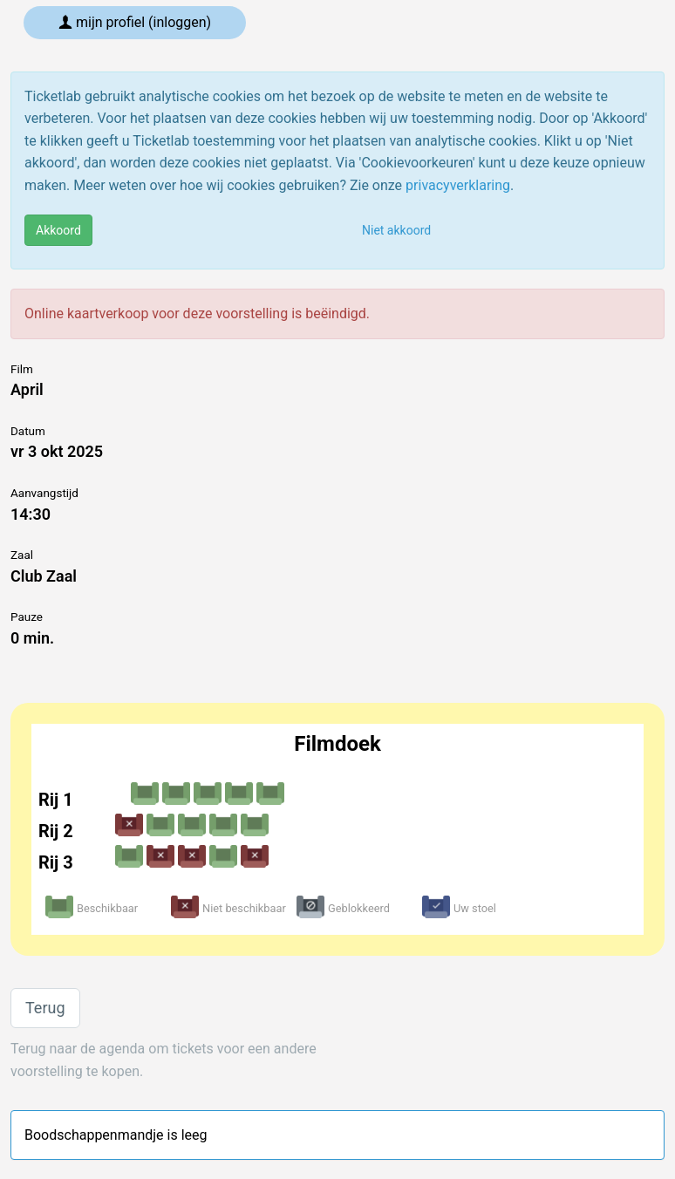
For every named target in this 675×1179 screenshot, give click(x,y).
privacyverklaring (458, 185)
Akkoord (58, 230)
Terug (45, 1007)
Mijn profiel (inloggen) (134, 22)
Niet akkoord (396, 230)
